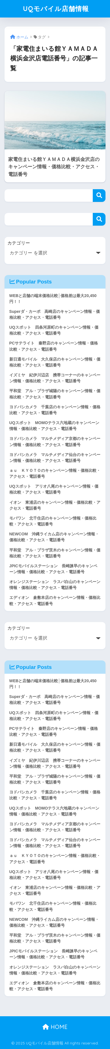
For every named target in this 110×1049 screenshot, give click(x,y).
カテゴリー (18, 243)
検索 (99, 195)
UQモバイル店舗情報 (56, 9)
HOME (55, 1026)
